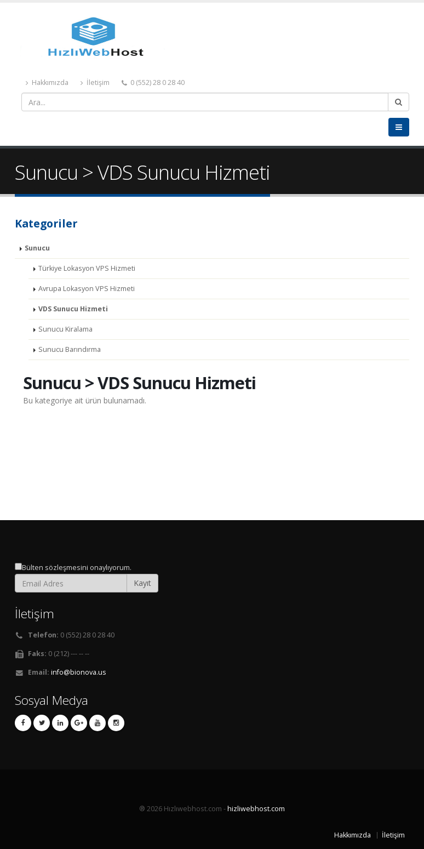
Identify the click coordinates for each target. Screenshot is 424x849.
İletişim (95, 82)
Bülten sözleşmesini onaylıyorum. (76, 567)
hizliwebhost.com (256, 808)
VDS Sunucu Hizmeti (73, 309)
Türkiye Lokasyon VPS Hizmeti (86, 268)
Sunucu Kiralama (65, 329)
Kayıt (142, 583)
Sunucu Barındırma (69, 349)
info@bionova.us (78, 672)
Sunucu (37, 248)
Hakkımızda (47, 82)
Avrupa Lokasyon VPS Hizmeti (86, 288)
